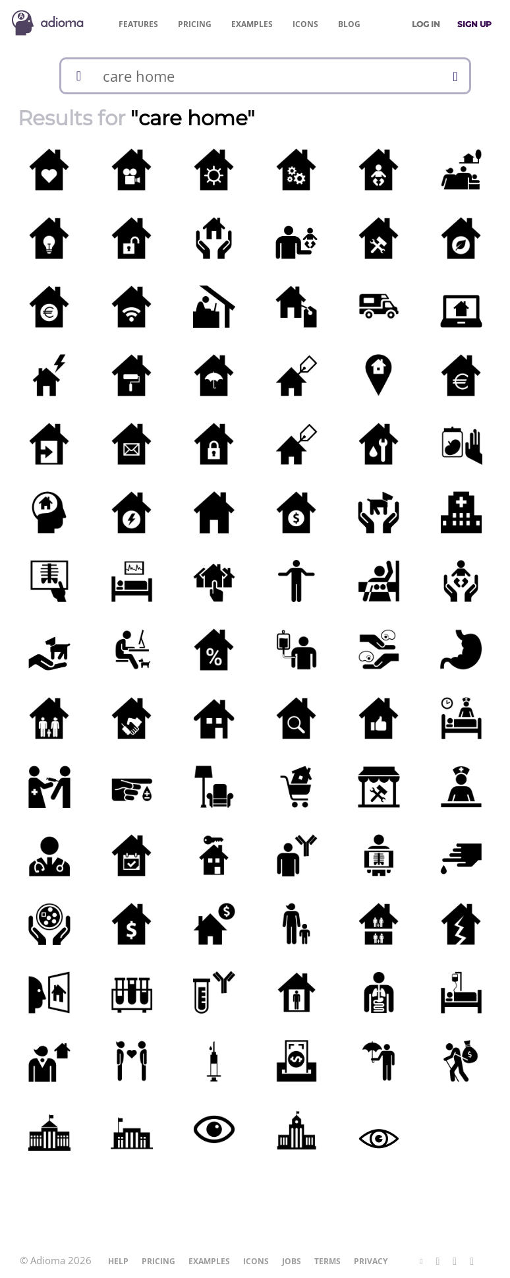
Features (138, 24)
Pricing (195, 24)
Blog (349, 24)
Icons (305, 24)
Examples (252, 24)
